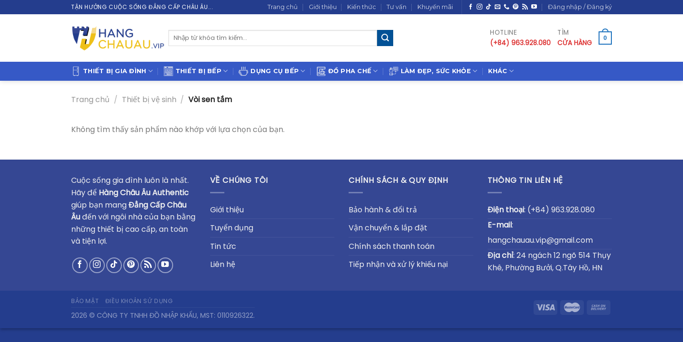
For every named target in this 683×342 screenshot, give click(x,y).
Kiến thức (361, 6)
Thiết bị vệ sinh (149, 99)
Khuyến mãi (435, 6)
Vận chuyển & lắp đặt (388, 227)
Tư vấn (396, 6)
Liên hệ (222, 264)
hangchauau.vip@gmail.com (540, 240)
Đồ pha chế (347, 71)
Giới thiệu (323, 6)
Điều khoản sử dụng (139, 301)
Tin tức (223, 246)
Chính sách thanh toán (391, 246)
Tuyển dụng (231, 227)
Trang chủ (283, 6)
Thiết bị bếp (196, 71)
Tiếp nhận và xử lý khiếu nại (398, 264)
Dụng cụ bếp (272, 71)
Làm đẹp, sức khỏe (433, 71)
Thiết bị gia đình (112, 71)
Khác (500, 71)
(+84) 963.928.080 (561, 209)
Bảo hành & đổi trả (383, 209)
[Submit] (385, 38)
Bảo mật (85, 301)
